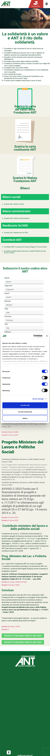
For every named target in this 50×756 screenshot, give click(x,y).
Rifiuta (25, 418)
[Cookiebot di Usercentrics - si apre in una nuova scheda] (33, 336)
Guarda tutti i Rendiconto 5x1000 (16, 233)
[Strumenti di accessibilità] (9, 752)
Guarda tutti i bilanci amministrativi (17, 218)
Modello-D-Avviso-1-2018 (11, 627)
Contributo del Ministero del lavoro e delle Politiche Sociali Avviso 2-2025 (25, 252)
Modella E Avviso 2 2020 (11, 585)
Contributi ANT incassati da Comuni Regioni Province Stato (25, 247)
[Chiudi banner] (47, 336)
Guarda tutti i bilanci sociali (14, 204)
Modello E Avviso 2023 (10, 520)
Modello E (5, 630)
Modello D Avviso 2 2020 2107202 (14, 582)
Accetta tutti (25, 405)
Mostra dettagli (38, 399)
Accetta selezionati (25, 412)
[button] (25, 204)
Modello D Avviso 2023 (10, 517)
